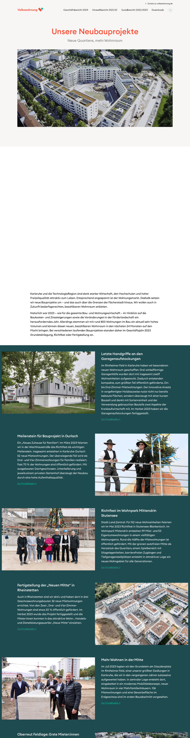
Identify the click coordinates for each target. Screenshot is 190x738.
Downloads (158, 9)
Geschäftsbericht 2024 (75, 9)
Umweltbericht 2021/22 (104, 9)
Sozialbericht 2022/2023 (134, 9)
